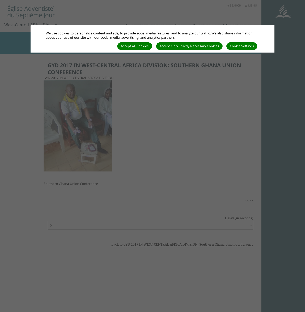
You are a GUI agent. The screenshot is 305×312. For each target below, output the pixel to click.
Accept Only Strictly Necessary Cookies (189, 46)
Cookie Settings (242, 46)
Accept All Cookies (135, 46)
